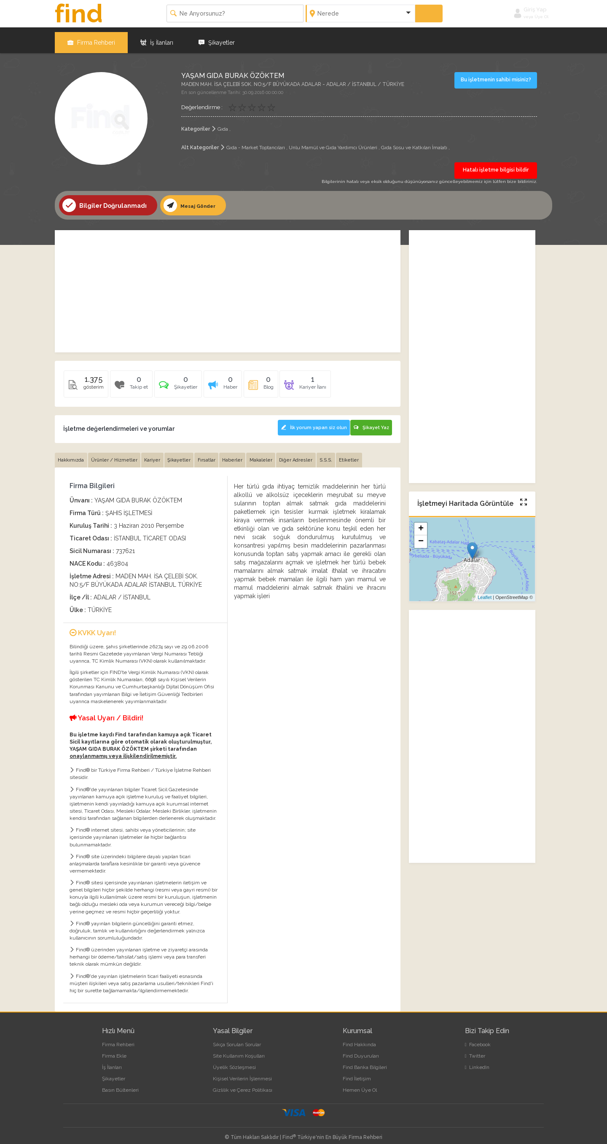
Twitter (475, 1050)
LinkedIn (477, 1062)
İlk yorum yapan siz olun (308, 422)
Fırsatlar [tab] (213, 454)
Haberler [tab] (240, 454)
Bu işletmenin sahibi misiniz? (496, 75)
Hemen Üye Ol (360, 1085)
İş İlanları (156, 38)
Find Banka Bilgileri (365, 1062)
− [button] (421, 537)
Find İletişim (357, 1073)
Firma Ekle (114, 1050)
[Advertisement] (227, 287)
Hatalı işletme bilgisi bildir (496, 165)
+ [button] (421, 524)
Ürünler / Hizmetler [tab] (116, 454)
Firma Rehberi (91, 38)
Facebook (478, 1039)
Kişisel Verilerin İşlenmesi (242, 1073)
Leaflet (485, 593)
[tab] (182, 382)
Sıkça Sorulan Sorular (237, 1039)
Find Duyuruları (361, 1050)
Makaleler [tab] (270, 454)
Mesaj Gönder (193, 201)
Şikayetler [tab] (184, 454)
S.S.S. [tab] (338, 454)
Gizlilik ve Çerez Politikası (242, 1085)
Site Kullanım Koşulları (239, 1050)
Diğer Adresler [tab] (306, 454)
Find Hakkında (359, 1039)
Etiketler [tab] (363, 454)
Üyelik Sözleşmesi (234, 1062)
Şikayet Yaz (370, 422)
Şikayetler (217, 38)
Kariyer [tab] (156, 454)
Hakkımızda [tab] (72, 454)
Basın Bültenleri (120, 1085)
